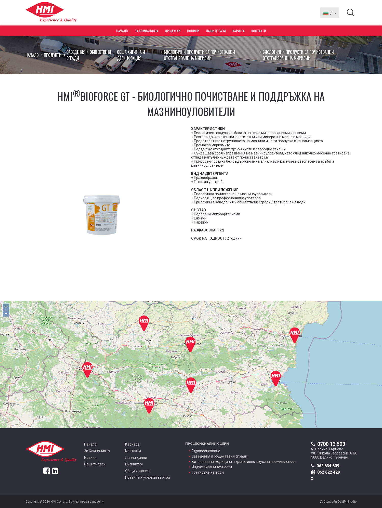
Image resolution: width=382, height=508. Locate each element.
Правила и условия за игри (147, 477)
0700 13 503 (328, 444)
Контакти (258, 30)
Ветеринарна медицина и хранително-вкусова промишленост (244, 462)
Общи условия (137, 471)
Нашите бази (216, 30)
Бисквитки (134, 464)
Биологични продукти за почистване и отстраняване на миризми (199, 55)
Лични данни (136, 457)
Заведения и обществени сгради (89, 55)
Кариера (238, 30)
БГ (329, 12)
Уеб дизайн (338, 501)
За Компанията (146, 30)
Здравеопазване (206, 451)
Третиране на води (208, 472)
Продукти (172, 30)
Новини (193, 30)
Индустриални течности (212, 467)
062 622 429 (325, 472)
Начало (122, 30)
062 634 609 (325, 465)
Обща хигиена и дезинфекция (131, 55)
